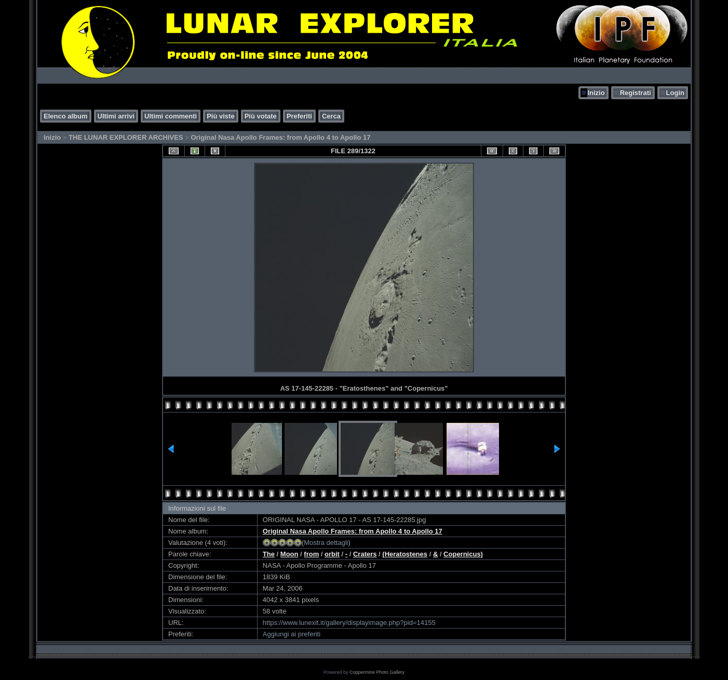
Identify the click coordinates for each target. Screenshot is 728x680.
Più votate (261, 116)
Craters (365, 554)
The (269, 554)
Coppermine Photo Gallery (377, 672)
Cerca (331, 116)
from (311, 554)
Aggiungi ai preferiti (291, 634)
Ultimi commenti (170, 116)
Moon (289, 554)
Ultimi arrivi (116, 116)
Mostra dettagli (326, 542)
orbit (332, 554)
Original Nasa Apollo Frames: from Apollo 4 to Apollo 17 (280, 137)
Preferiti (299, 116)
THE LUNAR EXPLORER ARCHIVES (126, 137)
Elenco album (66, 116)
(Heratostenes (404, 554)
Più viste (220, 116)
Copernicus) (463, 554)
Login (675, 93)
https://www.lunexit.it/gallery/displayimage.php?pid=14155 (349, 622)
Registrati (635, 93)
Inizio (595, 93)
